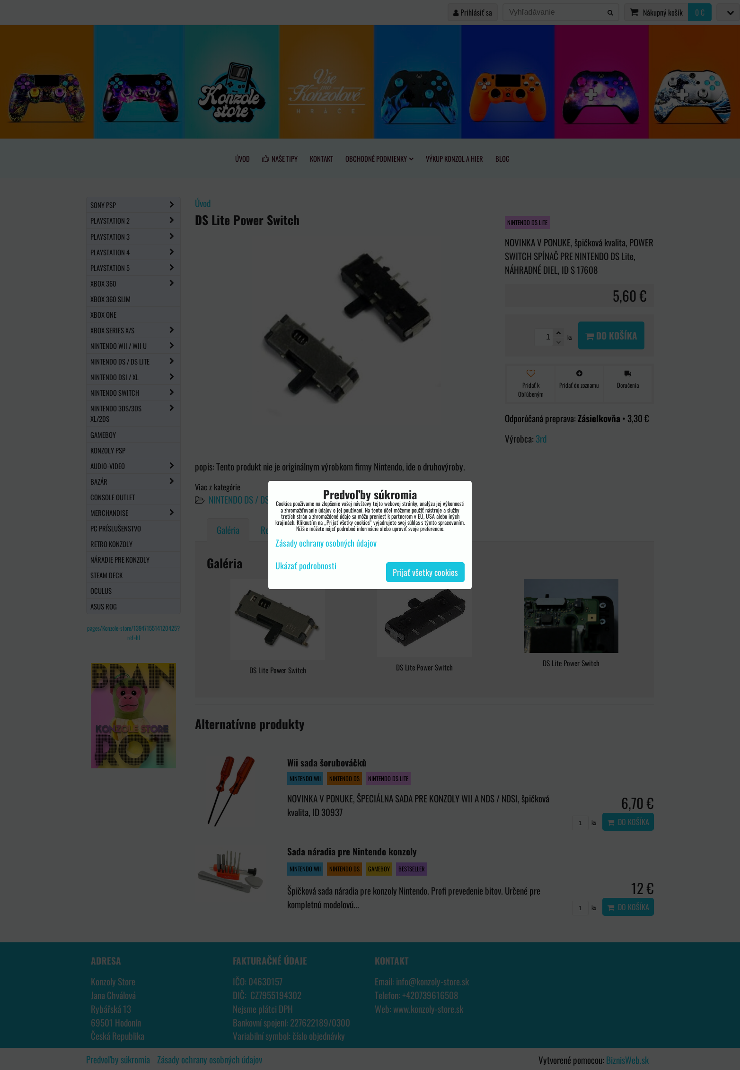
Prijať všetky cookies (425, 572)
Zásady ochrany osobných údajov (326, 543)
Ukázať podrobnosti (305, 566)
